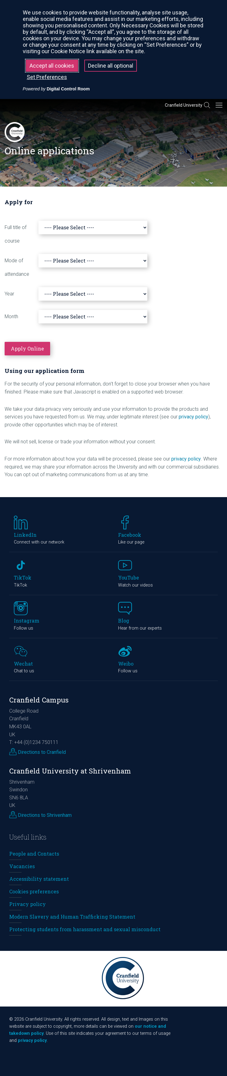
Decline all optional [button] (110, 65)
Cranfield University (183, 105)
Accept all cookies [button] (52, 65)
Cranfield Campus (39, 699)
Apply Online (27, 348)
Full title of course (15, 234)
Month (11, 316)
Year (9, 294)
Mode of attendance (17, 267)
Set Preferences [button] (47, 77)
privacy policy (193, 417)
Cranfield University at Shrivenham (70, 770)
